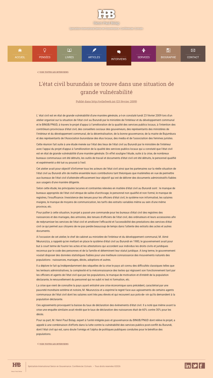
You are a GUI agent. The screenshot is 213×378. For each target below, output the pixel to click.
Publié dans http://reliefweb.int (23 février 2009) (106, 101)
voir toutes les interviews (53, 72)
